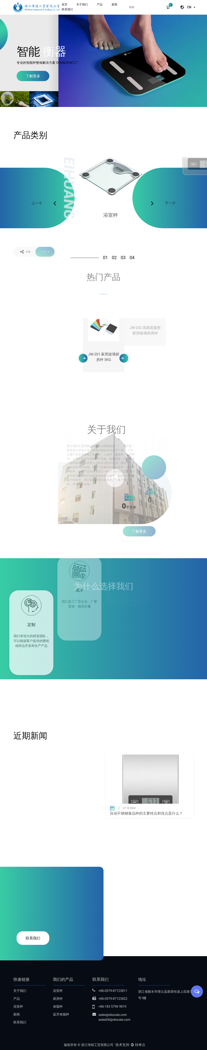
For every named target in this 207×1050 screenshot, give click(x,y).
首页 (64, 4)
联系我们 (67, 9)
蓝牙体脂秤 (61, 1014)
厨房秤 (58, 999)
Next (11, 852)
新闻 (114, 4)
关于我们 (82, 4)
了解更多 (33, 76)
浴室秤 (18, 1006)
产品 (99, 4)
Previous (11, 754)
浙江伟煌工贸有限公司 (97, 1045)
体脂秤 (58, 1006)
